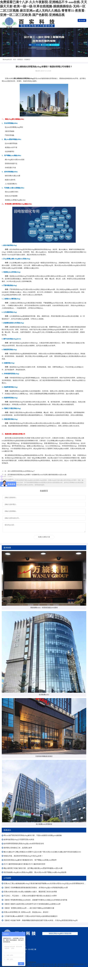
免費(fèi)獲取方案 (44, 537)
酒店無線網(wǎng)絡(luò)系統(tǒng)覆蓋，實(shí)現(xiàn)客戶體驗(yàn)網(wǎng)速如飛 (35, 872)
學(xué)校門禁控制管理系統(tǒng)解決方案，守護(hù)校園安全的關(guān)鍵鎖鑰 (33, 835)
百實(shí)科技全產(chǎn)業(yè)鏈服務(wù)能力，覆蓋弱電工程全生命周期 (30, 892)
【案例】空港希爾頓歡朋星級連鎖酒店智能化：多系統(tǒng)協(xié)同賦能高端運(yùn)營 (36, 888)
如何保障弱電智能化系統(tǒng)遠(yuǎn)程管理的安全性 (24, 844)
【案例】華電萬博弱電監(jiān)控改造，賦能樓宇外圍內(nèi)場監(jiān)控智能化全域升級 (35, 900)
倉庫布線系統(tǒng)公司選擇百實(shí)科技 (19, 839)
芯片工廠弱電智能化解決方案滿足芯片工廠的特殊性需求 (24, 864)
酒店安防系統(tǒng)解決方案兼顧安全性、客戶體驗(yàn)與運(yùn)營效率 (30, 860)
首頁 (14, 59)
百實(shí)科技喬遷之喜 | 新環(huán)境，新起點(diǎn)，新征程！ (27, 912)
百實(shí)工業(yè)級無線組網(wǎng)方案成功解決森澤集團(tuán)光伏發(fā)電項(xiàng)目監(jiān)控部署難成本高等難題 (45, 883)
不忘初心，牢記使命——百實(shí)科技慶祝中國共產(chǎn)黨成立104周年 (30, 896)
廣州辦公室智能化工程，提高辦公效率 (18, 848)
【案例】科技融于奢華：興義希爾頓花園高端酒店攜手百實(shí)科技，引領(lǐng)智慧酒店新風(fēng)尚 (41, 920)
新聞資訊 (20, 59)
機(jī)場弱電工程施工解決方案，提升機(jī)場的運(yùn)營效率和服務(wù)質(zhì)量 (33, 868)
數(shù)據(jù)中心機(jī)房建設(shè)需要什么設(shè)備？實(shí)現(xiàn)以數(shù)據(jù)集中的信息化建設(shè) (42, 852)
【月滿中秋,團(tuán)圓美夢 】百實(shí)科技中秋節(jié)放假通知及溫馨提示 (31, 916)
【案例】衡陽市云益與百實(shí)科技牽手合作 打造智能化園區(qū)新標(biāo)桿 (32, 904)
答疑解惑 (27, 59)
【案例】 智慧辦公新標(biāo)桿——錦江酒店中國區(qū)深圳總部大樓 (29, 908)
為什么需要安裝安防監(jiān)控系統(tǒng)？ (21, 471)
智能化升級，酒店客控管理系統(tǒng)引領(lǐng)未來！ (23, 856)
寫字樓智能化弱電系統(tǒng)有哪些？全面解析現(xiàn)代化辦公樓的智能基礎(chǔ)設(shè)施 (37, 474)
